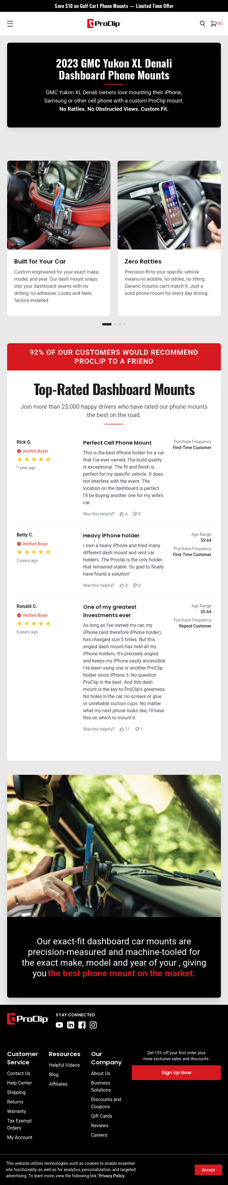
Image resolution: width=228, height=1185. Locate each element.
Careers (99, 1135)
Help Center (19, 1083)
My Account (19, 1137)
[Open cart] (213, 23)
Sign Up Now (176, 1072)
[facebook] (82, 1025)
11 (124, 729)
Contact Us (19, 1073)
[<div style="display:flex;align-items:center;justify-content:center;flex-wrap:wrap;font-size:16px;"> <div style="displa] (114, 6)
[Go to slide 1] (107, 324)
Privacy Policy (112, 1175)
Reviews (100, 1125)
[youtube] (59, 1025)
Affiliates (58, 1084)
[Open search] (202, 24)
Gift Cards (101, 1116)
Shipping (16, 1092)
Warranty (16, 1111)
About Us (100, 1073)
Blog (53, 1074)
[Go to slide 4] (125, 324)
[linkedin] (70, 1025)
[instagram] (93, 1025)
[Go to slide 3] (120, 324)
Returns (15, 1102)
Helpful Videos (64, 1065)
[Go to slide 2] (115, 324)
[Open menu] (10, 24)
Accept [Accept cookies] (208, 1170)
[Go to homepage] (104, 23)
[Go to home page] (28, 1020)
